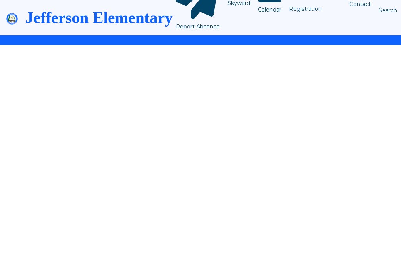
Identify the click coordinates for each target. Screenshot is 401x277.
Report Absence (198, 26)
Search (388, 10)
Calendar (269, 9)
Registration (305, 8)
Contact (360, 4)
